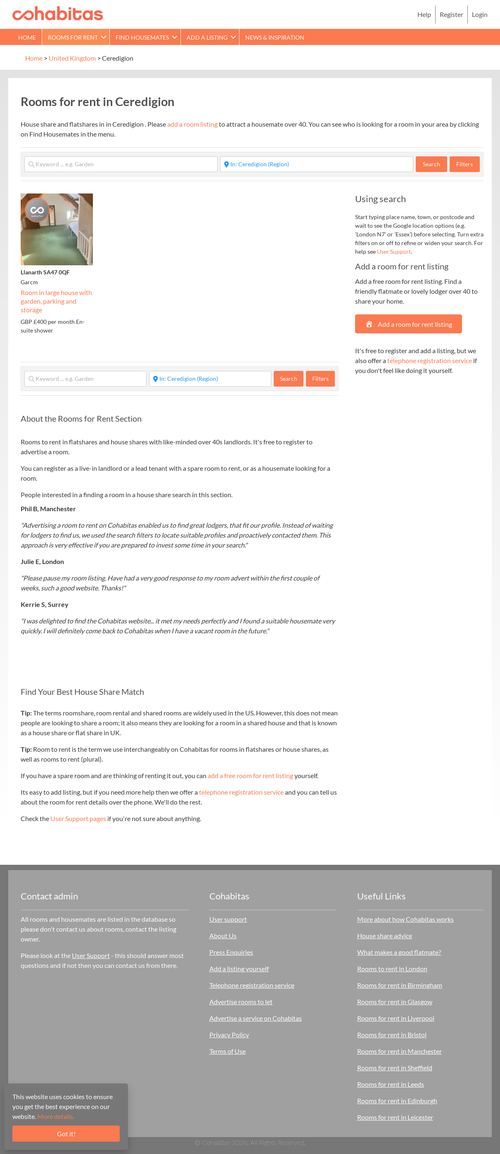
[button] (103, 37)
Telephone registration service (251, 985)
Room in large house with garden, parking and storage (56, 301)
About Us (223, 935)
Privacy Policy (229, 1034)
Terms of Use (227, 1051)
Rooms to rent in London (392, 968)
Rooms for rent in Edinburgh (397, 1100)
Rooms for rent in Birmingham (399, 985)
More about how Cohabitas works (405, 919)
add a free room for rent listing (250, 775)
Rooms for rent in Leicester (395, 1117)
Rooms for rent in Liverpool (395, 1018)
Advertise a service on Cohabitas (255, 1018)
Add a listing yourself (239, 968)
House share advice (384, 935)
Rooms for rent (73, 37)
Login (480, 14)
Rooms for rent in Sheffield (394, 1067)
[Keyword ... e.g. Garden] (121, 164)
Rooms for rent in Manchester (399, 1051)
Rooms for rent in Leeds (390, 1084)
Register (451, 14)
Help (424, 14)
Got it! (66, 1133)
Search (435, 164)
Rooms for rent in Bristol (392, 1034)
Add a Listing (207, 37)
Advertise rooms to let (241, 1001)
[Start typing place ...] (316, 164)
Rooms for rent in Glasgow (394, 1001)
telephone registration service (241, 792)
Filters (464, 164)
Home (27, 37)
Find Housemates (142, 37)
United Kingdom (72, 58)
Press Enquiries (231, 952)
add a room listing (192, 124)
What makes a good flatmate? (399, 952)
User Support (394, 251)
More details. (55, 1116)
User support (228, 919)
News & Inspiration (274, 37)
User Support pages (78, 818)
